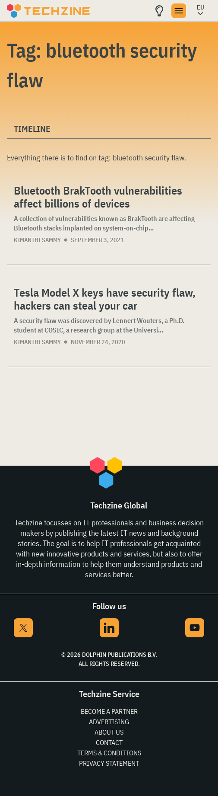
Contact (109, 742)
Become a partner (109, 711)
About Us (109, 732)
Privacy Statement (109, 763)
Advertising (109, 721)
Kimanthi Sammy (37, 240)
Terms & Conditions (109, 752)
